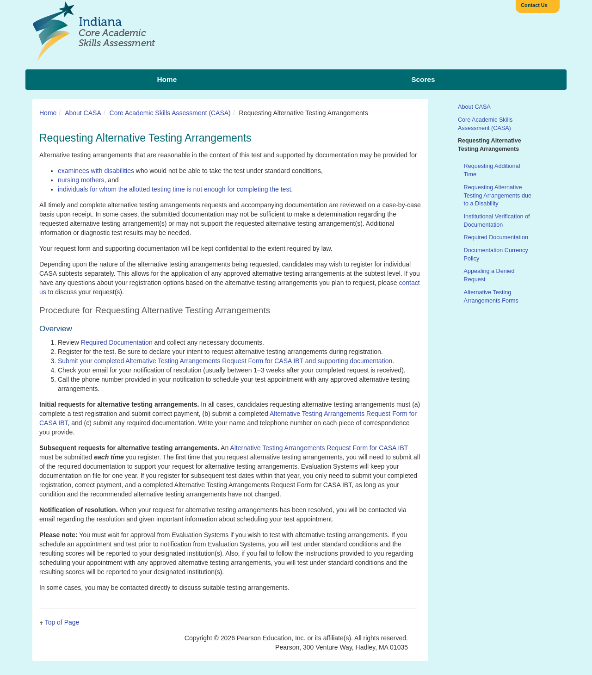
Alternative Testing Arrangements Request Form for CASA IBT (319, 448)
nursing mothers (81, 180)
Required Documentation (117, 342)
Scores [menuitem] (423, 79)
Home (47, 113)
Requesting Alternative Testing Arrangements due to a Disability (497, 195)
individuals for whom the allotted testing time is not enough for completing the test (174, 189)
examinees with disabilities (96, 170)
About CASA (83, 113)
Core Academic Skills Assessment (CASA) (170, 113)
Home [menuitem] (167, 79)
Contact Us (534, 5)
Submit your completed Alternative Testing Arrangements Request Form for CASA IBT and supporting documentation (225, 361)
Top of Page (62, 622)
